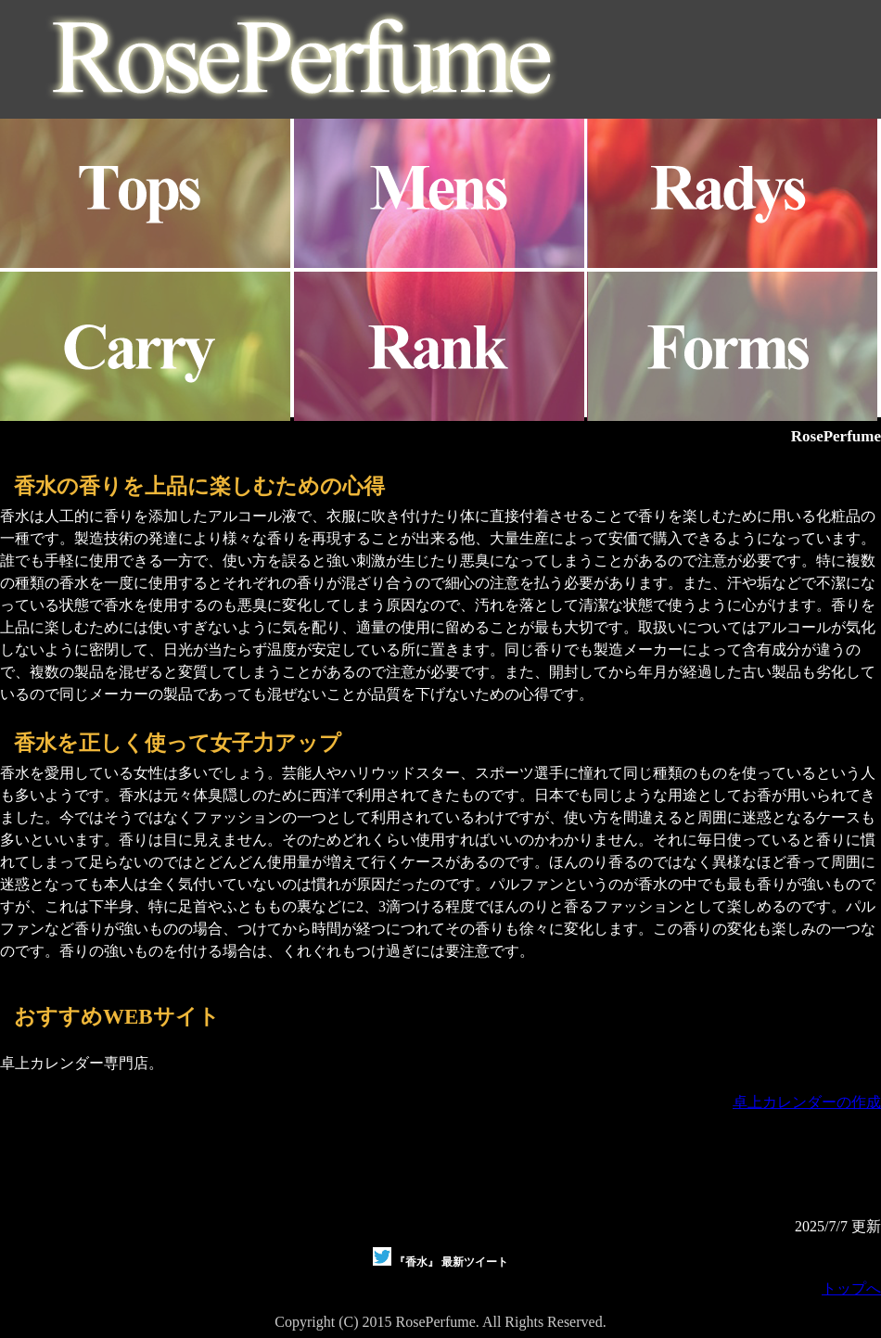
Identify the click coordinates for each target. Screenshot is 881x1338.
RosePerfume (836, 436)
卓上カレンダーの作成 (807, 1102)
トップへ (851, 1288)
